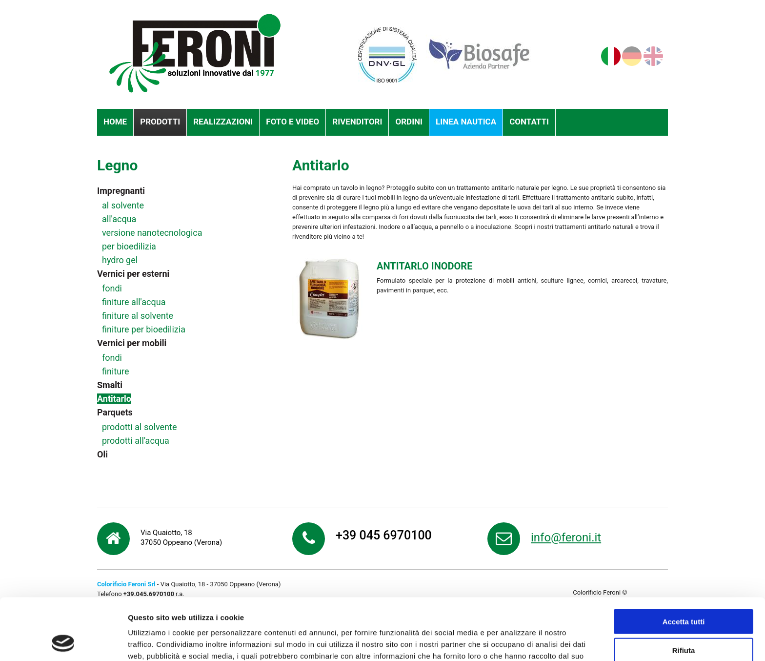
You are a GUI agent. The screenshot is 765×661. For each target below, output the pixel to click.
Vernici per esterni (133, 274)
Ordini (409, 121)
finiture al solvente (137, 315)
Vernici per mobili (131, 343)
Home (115, 121)
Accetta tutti (684, 563)
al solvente (123, 205)
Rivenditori (357, 121)
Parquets (115, 412)
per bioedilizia (129, 246)
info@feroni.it (566, 537)
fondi (112, 288)
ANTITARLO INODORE (424, 266)
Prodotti (160, 121)
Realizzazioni (223, 121)
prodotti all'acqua (135, 440)
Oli (102, 454)
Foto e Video (292, 121)
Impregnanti (121, 191)
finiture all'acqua (133, 302)
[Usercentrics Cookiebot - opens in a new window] (63, 642)
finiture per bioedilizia (143, 329)
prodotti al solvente (139, 427)
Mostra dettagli (513, 642)
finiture (115, 371)
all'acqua (119, 219)
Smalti (109, 385)
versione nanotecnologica (152, 232)
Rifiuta (683, 592)
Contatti (529, 121)
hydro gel (120, 260)
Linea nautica (466, 121)
